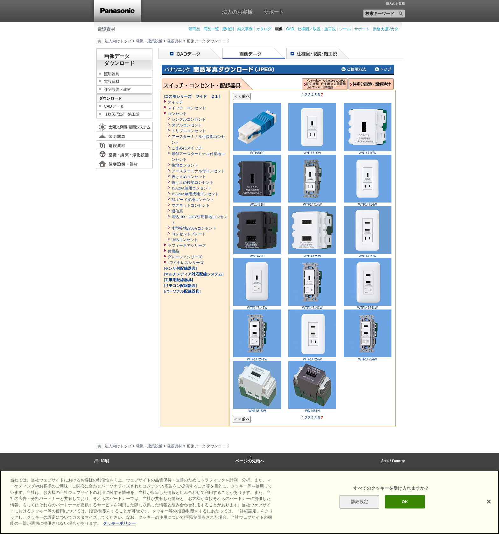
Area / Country (393, 461)
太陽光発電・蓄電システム (124, 126)
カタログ (263, 29)
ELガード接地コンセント (193, 199)
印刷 (105, 461)
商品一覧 (211, 29)
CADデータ (113, 106)
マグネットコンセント (191, 205)
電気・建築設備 (149, 41)
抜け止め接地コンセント (193, 182)
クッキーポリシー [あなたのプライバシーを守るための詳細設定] (119, 523)
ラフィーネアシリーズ (187, 245)
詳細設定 (359, 501)
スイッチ (175, 102)
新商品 (194, 29)
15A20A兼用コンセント (191, 188)
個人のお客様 (395, 3)
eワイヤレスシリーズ (186, 262)
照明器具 (111, 74)
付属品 (173, 251)
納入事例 (245, 29)
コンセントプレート (189, 234)
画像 (279, 29)
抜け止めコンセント (189, 176)
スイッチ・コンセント (187, 108)
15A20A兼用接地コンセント (195, 194)
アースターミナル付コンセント (198, 171)
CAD (290, 29)
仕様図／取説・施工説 (317, 29)
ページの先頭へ (249, 460)
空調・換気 (124, 154)
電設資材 (106, 29)
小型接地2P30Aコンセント (194, 228)
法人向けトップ (118, 41)
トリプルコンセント (189, 131)
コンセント (177, 113)
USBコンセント (185, 240)
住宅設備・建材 (117, 89)
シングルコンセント (189, 119)
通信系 (177, 211)
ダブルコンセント (187, 125)
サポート (274, 12)
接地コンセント (185, 165)
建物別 (228, 29)
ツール (345, 29)
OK (405, 501)
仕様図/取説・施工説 (121, 114)
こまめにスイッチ (187, 148)
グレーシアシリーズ (185, 257)
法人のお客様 (237, 12)
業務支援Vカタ (385, 29)
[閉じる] (489, 502)
